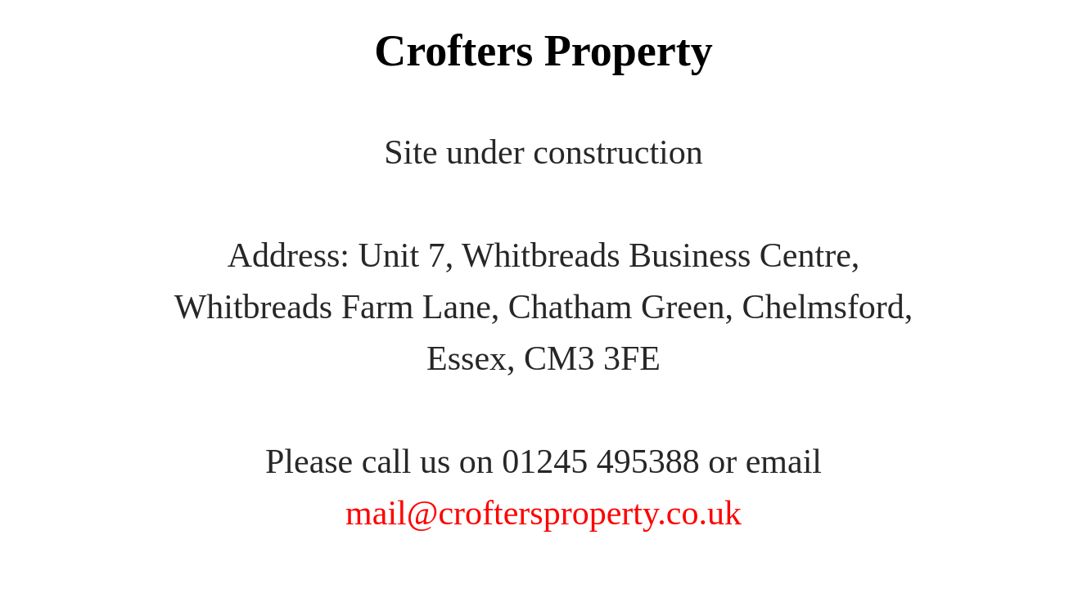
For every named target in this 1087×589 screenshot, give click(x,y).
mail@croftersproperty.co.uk (543, 513)
